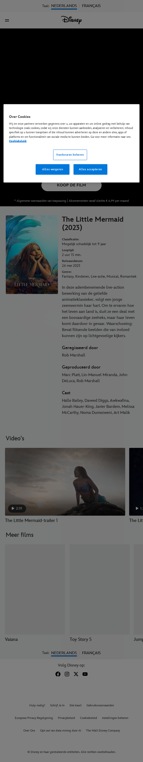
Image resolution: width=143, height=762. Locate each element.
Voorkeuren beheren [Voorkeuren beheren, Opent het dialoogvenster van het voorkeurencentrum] (70, 154)
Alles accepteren (90, 169)
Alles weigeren (52, 169)
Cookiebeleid (17, 141)
